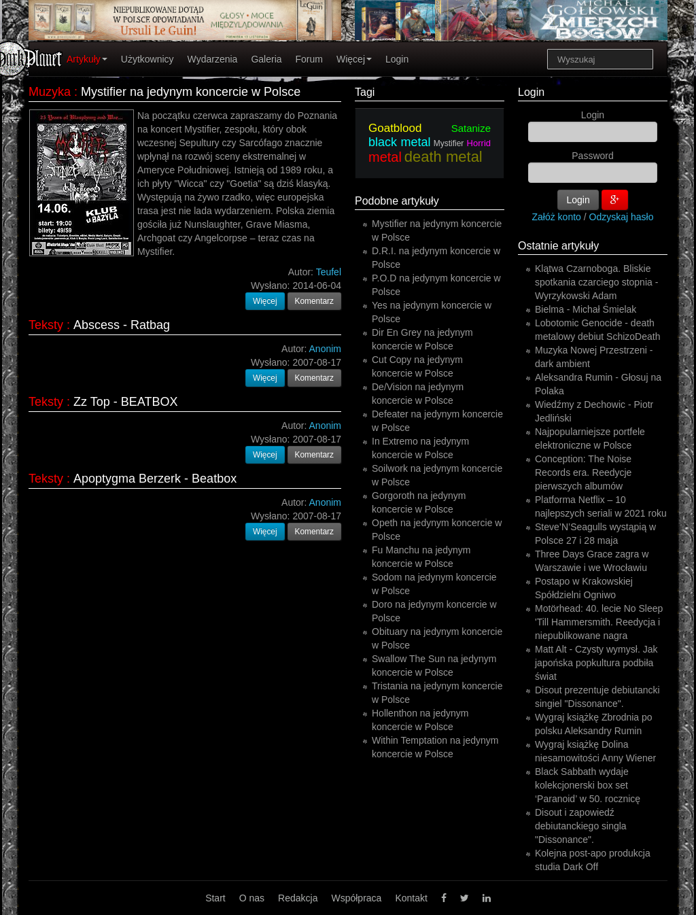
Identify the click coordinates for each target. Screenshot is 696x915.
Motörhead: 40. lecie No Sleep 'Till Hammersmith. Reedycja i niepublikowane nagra (599, 622)
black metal (399, 142)
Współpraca (356, 898)
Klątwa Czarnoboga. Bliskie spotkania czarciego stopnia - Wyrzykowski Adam (596, 282)
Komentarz (314, 301)
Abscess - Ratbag (121, 325)
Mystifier (449, 143)
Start (215, 898)
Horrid (479, 143)
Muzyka (50, 92)
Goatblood (394, 128)
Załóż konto (556, 216)
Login (396, 59)
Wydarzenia (213, 59)
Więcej (354, 59)
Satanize (471, 128)
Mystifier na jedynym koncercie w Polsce (190, 92)
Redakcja (297, 898)
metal (385, 157)
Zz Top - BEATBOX (125, 402)
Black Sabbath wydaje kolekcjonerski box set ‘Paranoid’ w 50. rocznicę (587, 785)
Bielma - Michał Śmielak (585, 309)
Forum (309, 59)
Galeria (266, 59)
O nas (251, 898)
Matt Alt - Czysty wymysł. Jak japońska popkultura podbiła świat (596, 663)
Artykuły (87, 59)
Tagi (365, 92)
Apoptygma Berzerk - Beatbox (155, 478)
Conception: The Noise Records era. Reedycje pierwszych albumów (583, 472)
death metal (443, 156)
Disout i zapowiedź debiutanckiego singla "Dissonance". (581, 826)
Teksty (46, 325)
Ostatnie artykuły (558, 246)
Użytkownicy (147, 59)
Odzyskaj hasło (621, 216)
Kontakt (411, 898)
